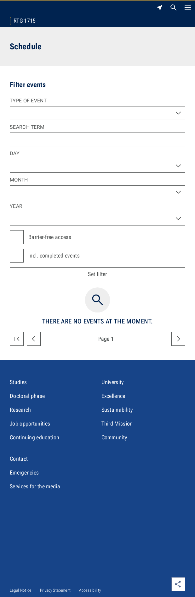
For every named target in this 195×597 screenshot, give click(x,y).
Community (114, 437)
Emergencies (24, 472)
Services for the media (35, 486)
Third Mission (117, 423)
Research (20, 409)
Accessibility (90, 590)
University (112, 382)
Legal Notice (21, 590)
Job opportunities (30, 423)
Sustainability (117, 409)
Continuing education (34, 437)
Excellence (113, 396)
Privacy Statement (55, 590)
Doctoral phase (27, 396)
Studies (18, 382)
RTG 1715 (25, 21)
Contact (19, 458)
